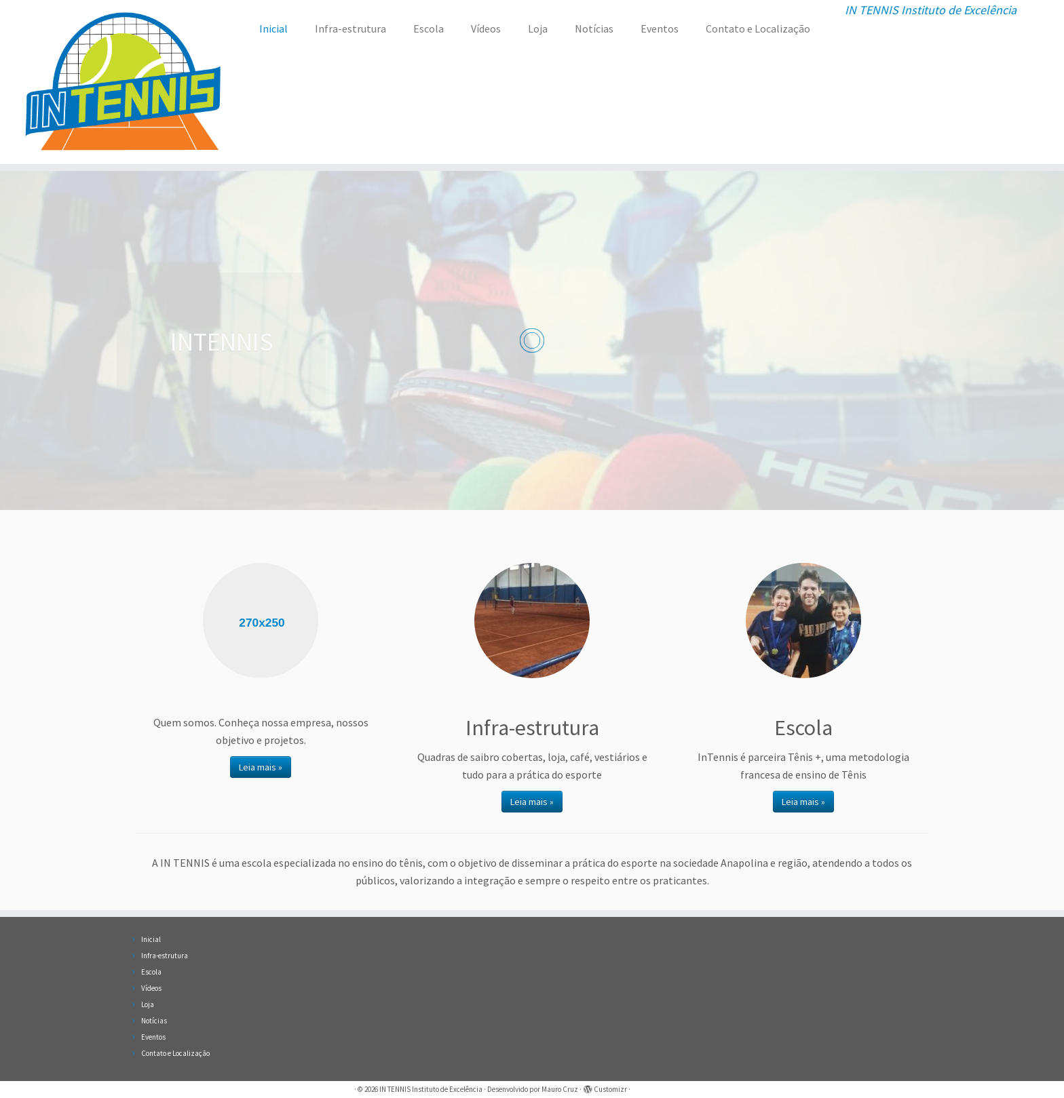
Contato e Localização (758, 28)
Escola (428, 28)
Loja (538, 28)
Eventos (660, 28)
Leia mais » (260, 767)
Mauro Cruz (560, 1089)
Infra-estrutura (350, 28)
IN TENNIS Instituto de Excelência (430, 1089)
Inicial (273, 28)
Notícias (594, 28)
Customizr (610, 1089)
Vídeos (486, 28)
